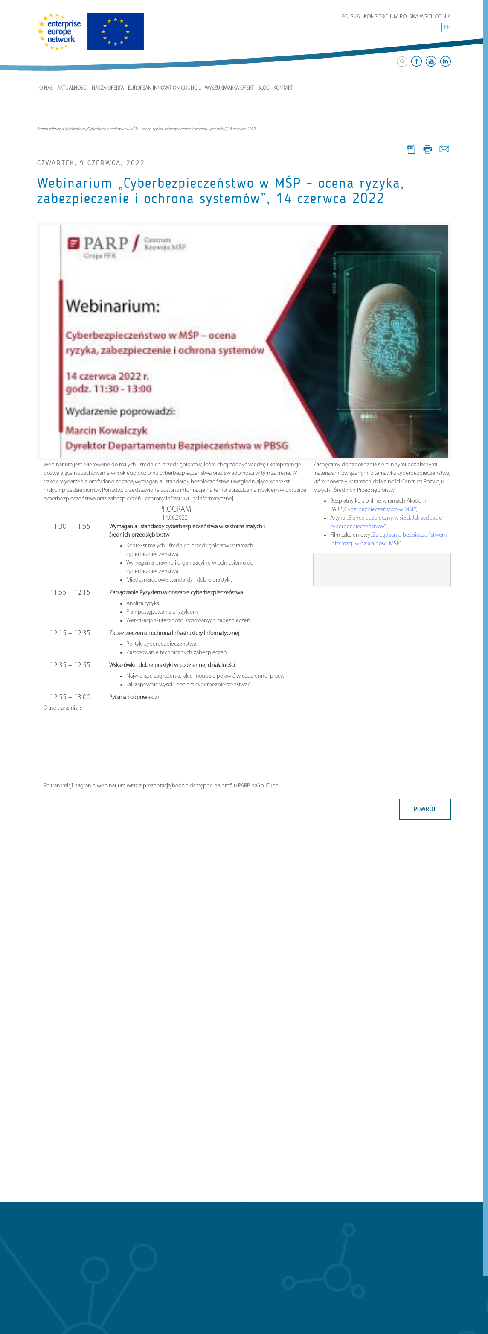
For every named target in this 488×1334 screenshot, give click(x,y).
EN (447, 27)
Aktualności (72, 88)
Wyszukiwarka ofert (229, 88)
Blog (263, 88)
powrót (425, 809)
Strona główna (49, 129)
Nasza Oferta (108, 88)
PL (435, 27)
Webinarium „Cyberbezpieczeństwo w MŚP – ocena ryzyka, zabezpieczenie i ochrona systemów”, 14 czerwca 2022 (221, 191)
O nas (46, 88)
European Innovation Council (164, 88)
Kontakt (283, 88)
